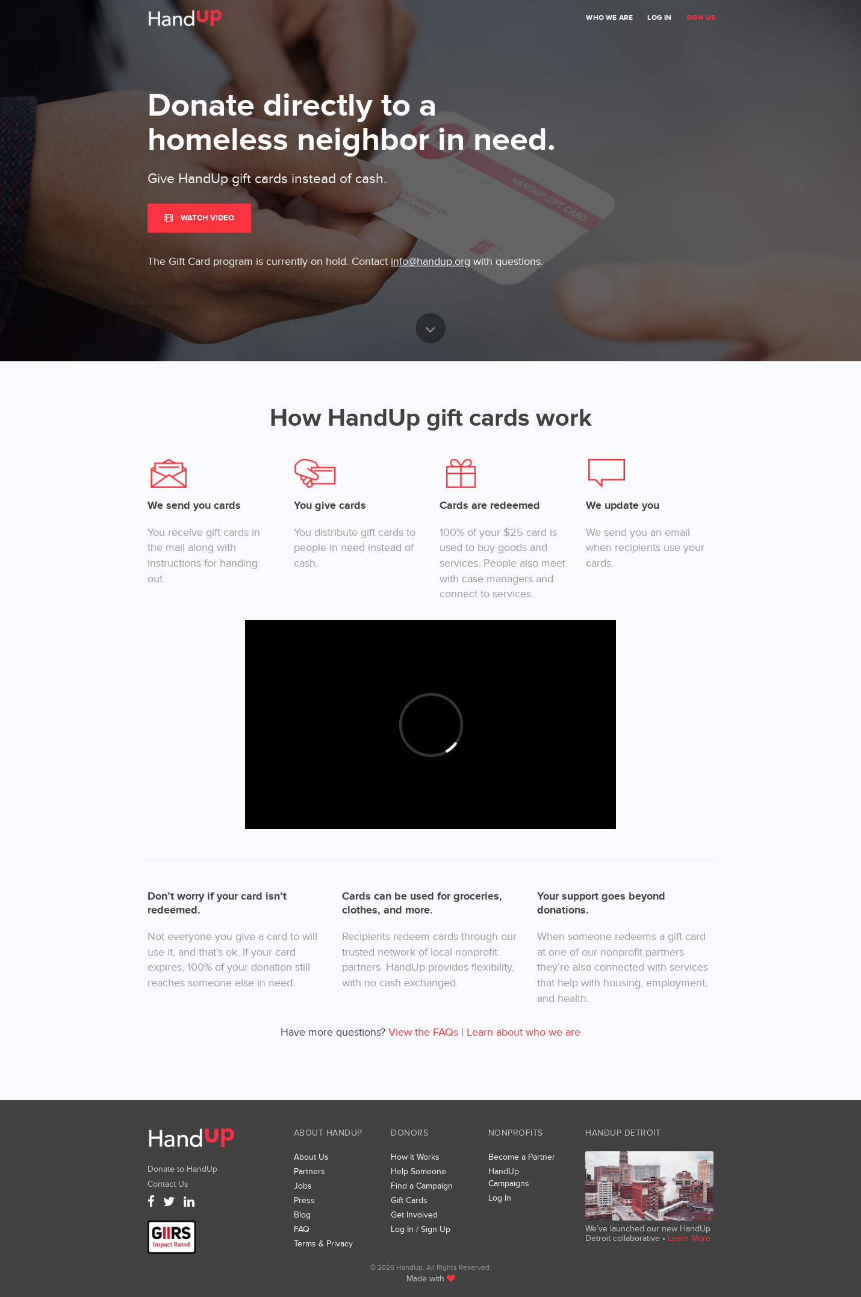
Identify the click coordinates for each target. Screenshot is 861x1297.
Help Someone (418, 1171)
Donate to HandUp (182, 1169)
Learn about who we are (523, 1032)
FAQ (301, 1229)
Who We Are (609, 17)
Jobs (303, 1186)
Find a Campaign (422, 1186)
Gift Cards (409, 1200)
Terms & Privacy (323, 1244)
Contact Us (168, 1184)
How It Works (415, 1157)
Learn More (689, 1238)
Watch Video (199, 218)
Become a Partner (521, 1157)
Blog (302, 1215)
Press (304, 1200)
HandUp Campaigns (508, 1177)
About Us (311, 1157)
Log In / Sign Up (420, 1229)
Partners (309, 1171)
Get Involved (414, 1215)
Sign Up (700, 17)
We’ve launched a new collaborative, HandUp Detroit (649, 1186)
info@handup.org (430, 262)
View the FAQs (423, 1032)
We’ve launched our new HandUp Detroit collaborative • (647, 1233)
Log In (659, 17)
